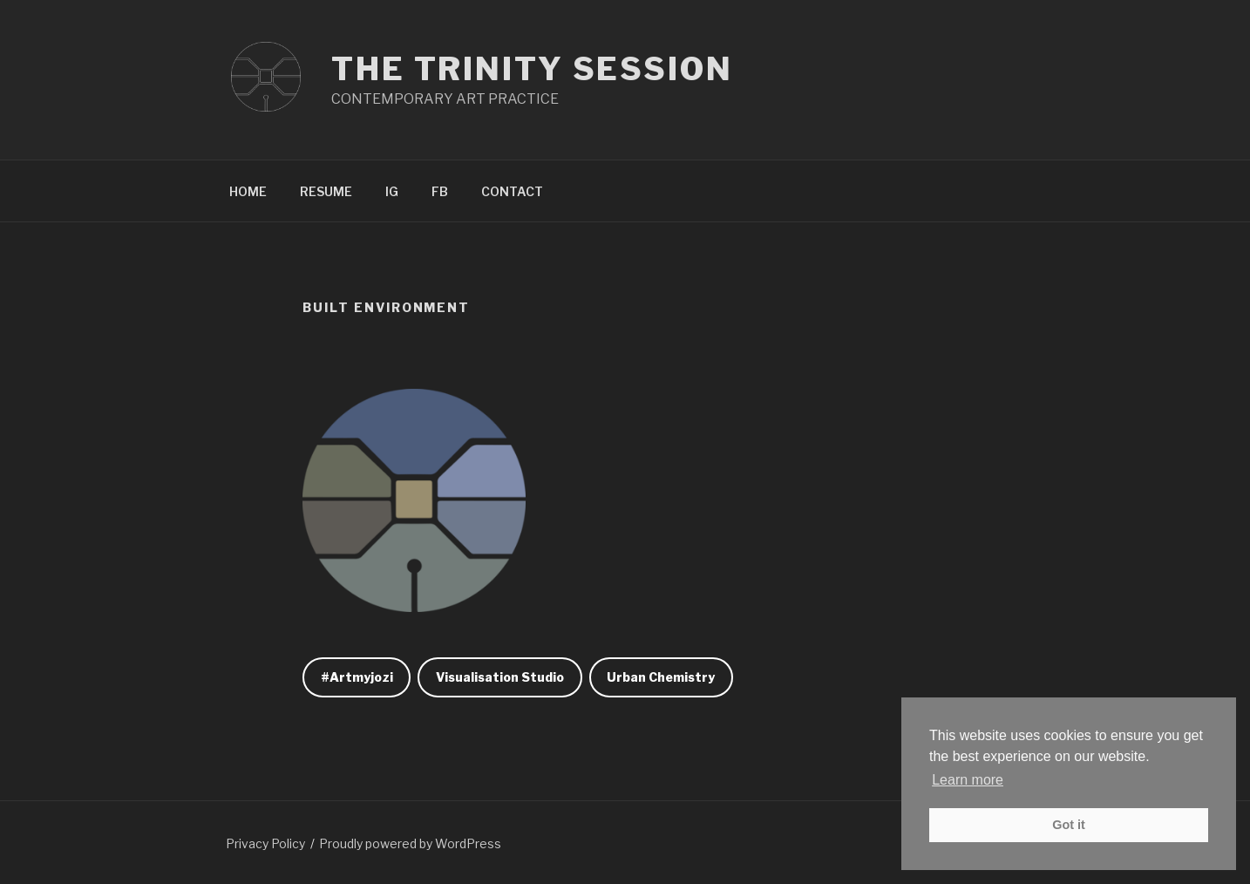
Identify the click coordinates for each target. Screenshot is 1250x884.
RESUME (326, 191)
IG (391, 191)
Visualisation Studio (500, 677)
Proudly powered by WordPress (410, 843)
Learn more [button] (967, 779)
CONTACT (512, 191)
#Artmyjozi (357, 677)
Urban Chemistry (661, 677)
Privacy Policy (265, 843)
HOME (248, 191)
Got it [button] (1068, 825)
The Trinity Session (532, 69)
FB (439, 191)
